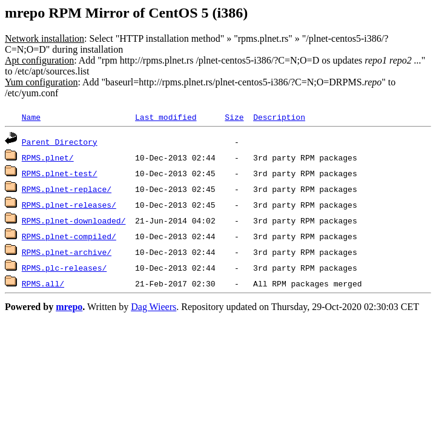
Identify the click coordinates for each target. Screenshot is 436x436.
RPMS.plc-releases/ (64, 267)
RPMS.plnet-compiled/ (69, 236)
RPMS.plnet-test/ (59, 173)
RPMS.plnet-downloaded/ (74, 220)
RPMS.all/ (43, 283)
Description (279, 116)
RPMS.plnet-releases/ (69, 204)
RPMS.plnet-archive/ (66, 251)
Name (31, 116)
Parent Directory (59, 141)
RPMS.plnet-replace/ (66, 188)
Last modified (165, 116)
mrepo (69, 307)
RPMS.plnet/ (48, 157)
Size (234, 116)
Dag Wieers (153, 307)
